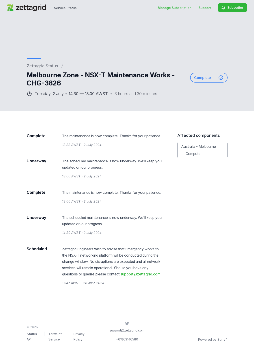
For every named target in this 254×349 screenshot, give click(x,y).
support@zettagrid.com (140, 274)
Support (205, 8)
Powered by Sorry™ (213, 339)
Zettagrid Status (42, 65)
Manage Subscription (174, 8)
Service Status (65, 8)
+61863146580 (127, 339)
